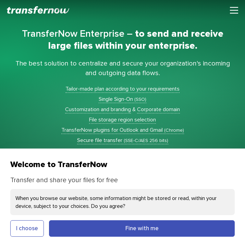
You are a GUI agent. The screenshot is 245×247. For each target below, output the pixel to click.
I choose (27, 228)
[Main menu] (234, 10)
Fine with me (142, 228)
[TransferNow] (38, 10)
